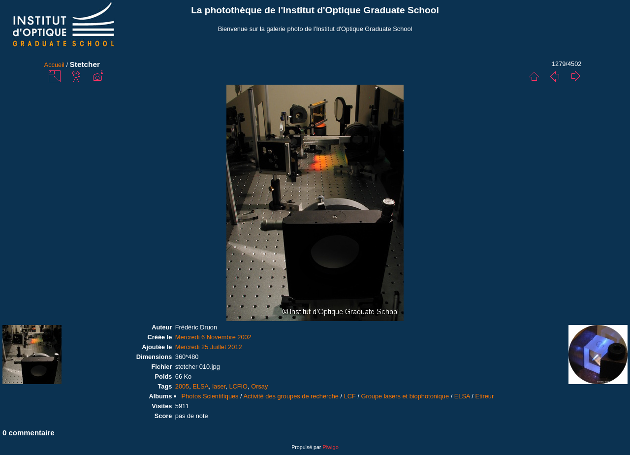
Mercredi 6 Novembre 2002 (213, 337)
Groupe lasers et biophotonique (405, 396)
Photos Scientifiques (210, 396)
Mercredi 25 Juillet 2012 (208, 347)
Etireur (484, 396)
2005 (182, 386)
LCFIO (238, 386)
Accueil (54, 64)
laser (218, 386)
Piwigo (330, 447)
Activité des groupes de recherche (290, 396)
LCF (350, 396)
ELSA (200, 386)
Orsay (259, 386)
